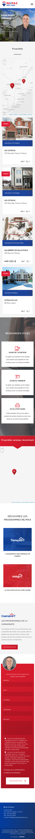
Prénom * (6, 680)
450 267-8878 (6, 29)
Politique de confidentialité (14, 770)
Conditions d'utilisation (12, 773)
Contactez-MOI (17, 781)
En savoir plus (9, 647)
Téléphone (7, 709)
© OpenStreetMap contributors (25, 114)
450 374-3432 (6, 28)
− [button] (4, 63)
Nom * (5, 690)
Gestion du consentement (17, 833)
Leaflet (10, 114)
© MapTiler (15, 114)
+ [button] (4, 61)
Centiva (21, 836)
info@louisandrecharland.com (9, 31)
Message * (6, 719)
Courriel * (7, 700)
